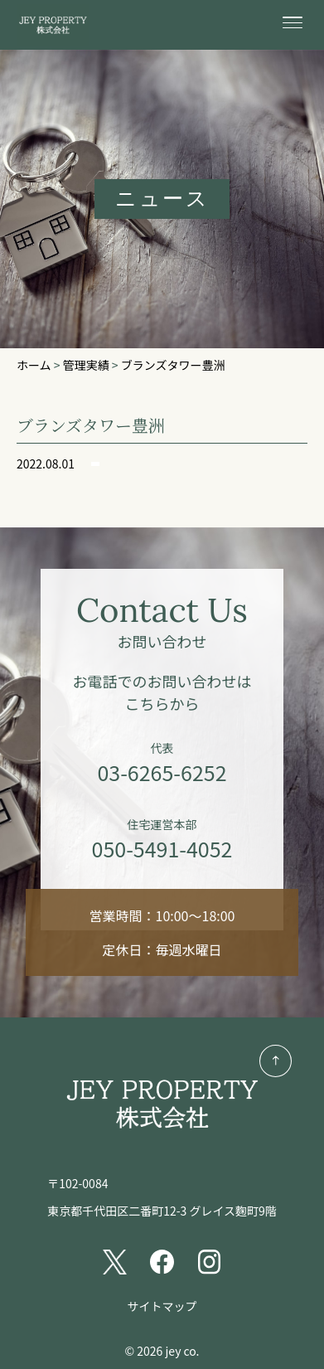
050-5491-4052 (162, 848)
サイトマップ (162, 1306)
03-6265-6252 (161, 772)
